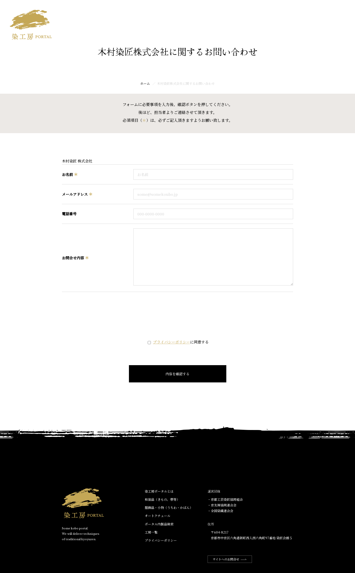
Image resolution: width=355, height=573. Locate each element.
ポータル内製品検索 (159, 524)
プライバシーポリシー (171, 341)
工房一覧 (337, 9)
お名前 (70, 174)
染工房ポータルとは (261, 9)
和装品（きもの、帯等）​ (162, 499)
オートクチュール (157, 515)
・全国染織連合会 (220, 510)
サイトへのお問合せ (230, 559)
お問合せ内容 (75, 257)
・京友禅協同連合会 (222, 505)
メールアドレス (77, 194)
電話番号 (69, 213)
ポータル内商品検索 (304, 9)
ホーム (230, 9)
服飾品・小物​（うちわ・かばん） (169, 507)
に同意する (181, 341)
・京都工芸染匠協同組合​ (225, 499)
